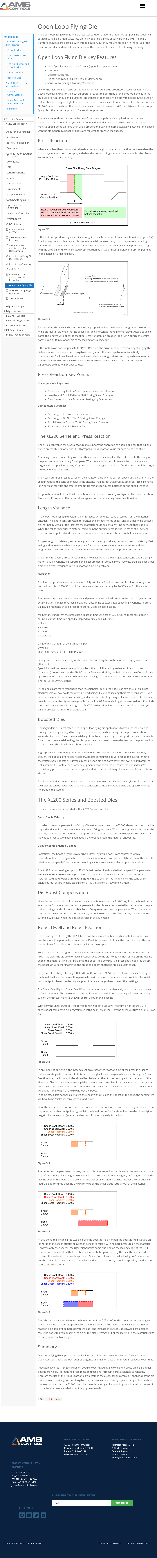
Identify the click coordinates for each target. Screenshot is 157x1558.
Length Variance (15, 72)
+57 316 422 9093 (28, 1478)
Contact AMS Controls (144, 1543)
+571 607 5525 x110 (26, 1481)
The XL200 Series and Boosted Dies (16, 85)
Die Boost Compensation (14, 93)
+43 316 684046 (120, 1454)
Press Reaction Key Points (16, 57)
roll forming (53, 1399)
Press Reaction (14, 50)
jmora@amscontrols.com (24, 1485)
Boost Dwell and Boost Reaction (15, 102)
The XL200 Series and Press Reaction (18, 65)
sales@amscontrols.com (76, 1454)
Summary (12, 108)
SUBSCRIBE (122, 1503)
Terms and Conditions (116, 1543)
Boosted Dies (14, 77)
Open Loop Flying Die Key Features (16, 43)
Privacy (102, 1543)
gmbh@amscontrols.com (124, 1457)
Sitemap (130, 1543)
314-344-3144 (79, 1451)
